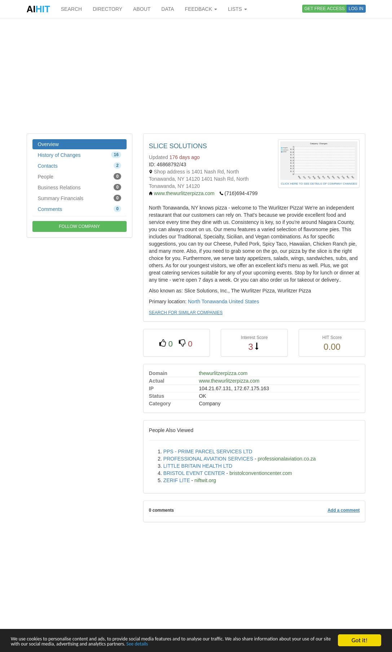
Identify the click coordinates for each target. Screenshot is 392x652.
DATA (167, 9)
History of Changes (79, 154)
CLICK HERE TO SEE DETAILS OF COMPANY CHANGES (319, 183)
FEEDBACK (201, 9)
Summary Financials (79, 198)
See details (263, 643)
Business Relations (79, 187)
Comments (79, 209)
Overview (48, 144)
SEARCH (71, 9)
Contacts (79, 165)
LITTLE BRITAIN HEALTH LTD (197, 466)
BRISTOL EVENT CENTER (194, 473)
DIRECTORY (107, 9)
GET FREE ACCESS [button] (324, 8)
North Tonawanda (207, 301)
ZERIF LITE (176, 480)
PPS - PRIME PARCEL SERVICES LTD (207, 451)
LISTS (237, 9)
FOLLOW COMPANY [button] (79, 226)
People (79, 176)
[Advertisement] (196, 75)
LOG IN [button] (356, 8)
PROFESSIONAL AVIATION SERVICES (208, 459)
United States (244, 301)
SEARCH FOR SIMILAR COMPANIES (186, 312)
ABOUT (141, 9)
